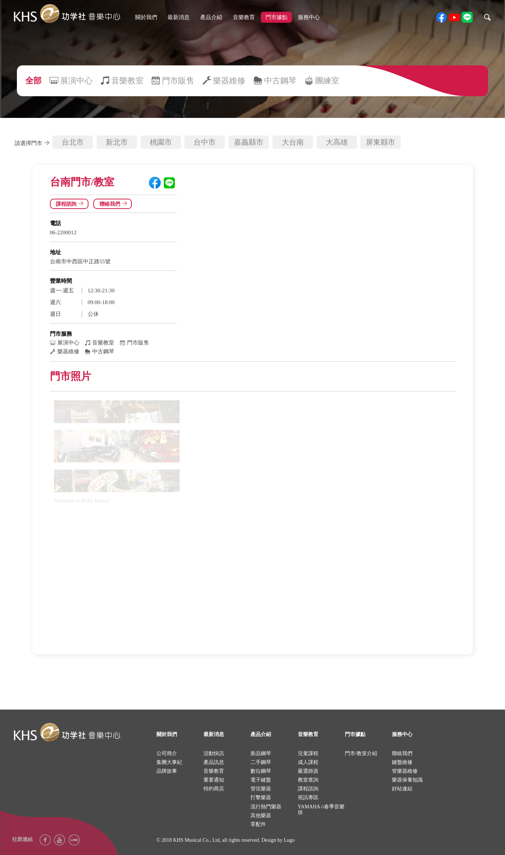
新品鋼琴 (260, 753)
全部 (33, 80)
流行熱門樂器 (265, 806)
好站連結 (402, 788)
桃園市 (161, 142)
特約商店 (213, 788)
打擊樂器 (260, 797)
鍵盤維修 (402, 762)
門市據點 (277, 17)
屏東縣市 (380, 142)
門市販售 (178, 80)
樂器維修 (229, 80)
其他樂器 (260, 815)
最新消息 (178, 17)
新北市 (117, 142)
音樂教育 (244, 17)
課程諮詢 (71, 204)
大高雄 (337, 142)
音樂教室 (127, 80)
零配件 (258, 824)
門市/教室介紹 (361, 753)
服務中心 (309, 17)
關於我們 (146, 17)
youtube (454, 17)
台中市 (205, 142)
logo (67, 732)
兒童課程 (308, 753)
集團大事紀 (169, 762)
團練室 (327, 80)
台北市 (73, 142)
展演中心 (76, 80)
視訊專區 (308, 797)
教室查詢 (308, 780)
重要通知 (213, 780)
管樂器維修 (405, 771)
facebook (441, 17)
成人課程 (308, 762)
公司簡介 (166, 753)
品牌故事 (166, 771)
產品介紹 (211, 17)
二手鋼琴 (260, 762)
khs (67, 14)
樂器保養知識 (407, 780)
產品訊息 (213, 762)
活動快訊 (213, 753)
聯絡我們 (115, 204)
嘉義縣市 (248, 142)
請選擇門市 (33, 143)
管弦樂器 (260, 788)
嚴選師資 (308, 771)
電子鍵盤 (260, 780)
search (487, 17)
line (467, 17)
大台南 (293, 142)
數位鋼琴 (260, 771)
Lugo (289, 840)
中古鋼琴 (280, 80)
